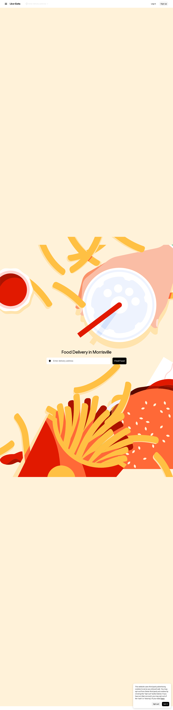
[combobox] (80, 361)
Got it (165, 704)
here (162, 699)
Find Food (119, 361)
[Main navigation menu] (6, 4)
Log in (153, 4)
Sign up (164, 4)
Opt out (156, 704)
